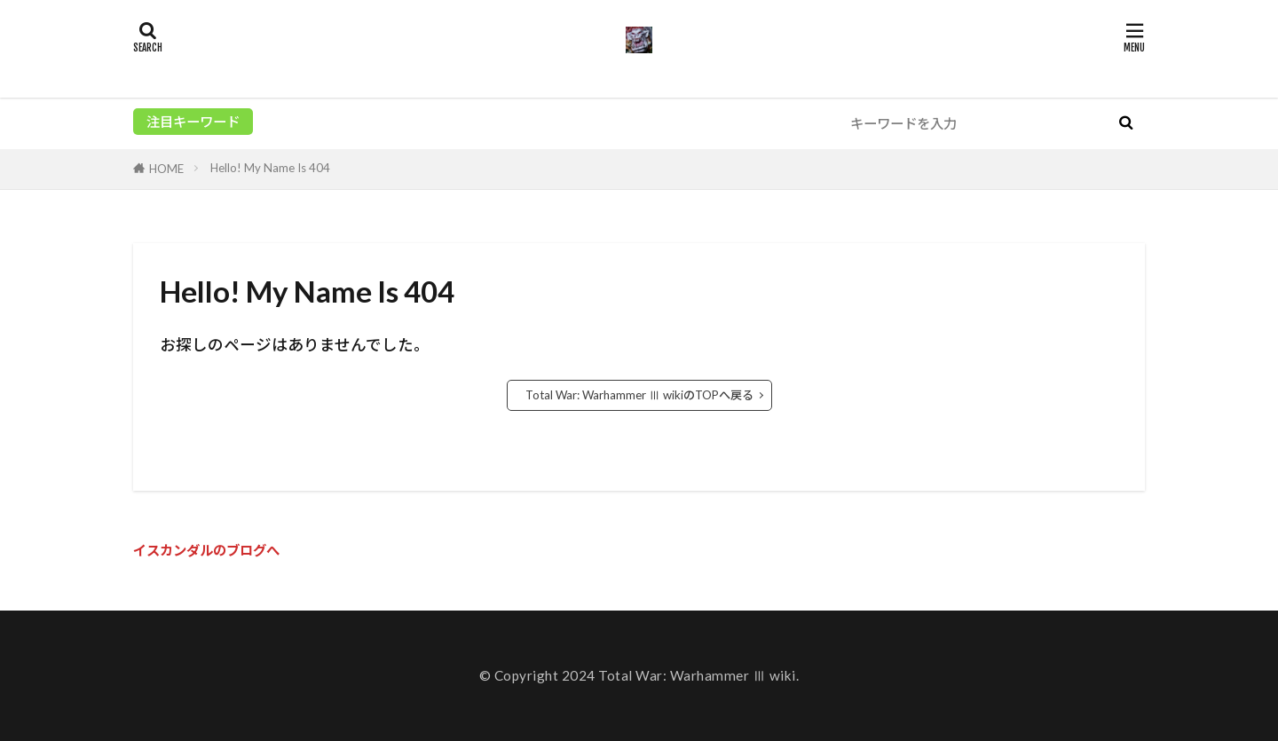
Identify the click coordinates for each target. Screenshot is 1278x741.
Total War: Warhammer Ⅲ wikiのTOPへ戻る (639, 395)
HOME (166, 169)
